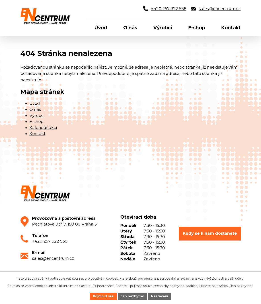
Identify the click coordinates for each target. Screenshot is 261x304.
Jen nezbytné (132, 296)
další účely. (236, 279)
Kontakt (37, 133)
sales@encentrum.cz (53, 258)
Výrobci (37, 115)
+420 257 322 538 (49, 241)
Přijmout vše (103, 296)
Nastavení (159, 296)
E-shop (36, 121)
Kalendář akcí (43, 127)
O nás (35, 109)
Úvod (34, 103)
